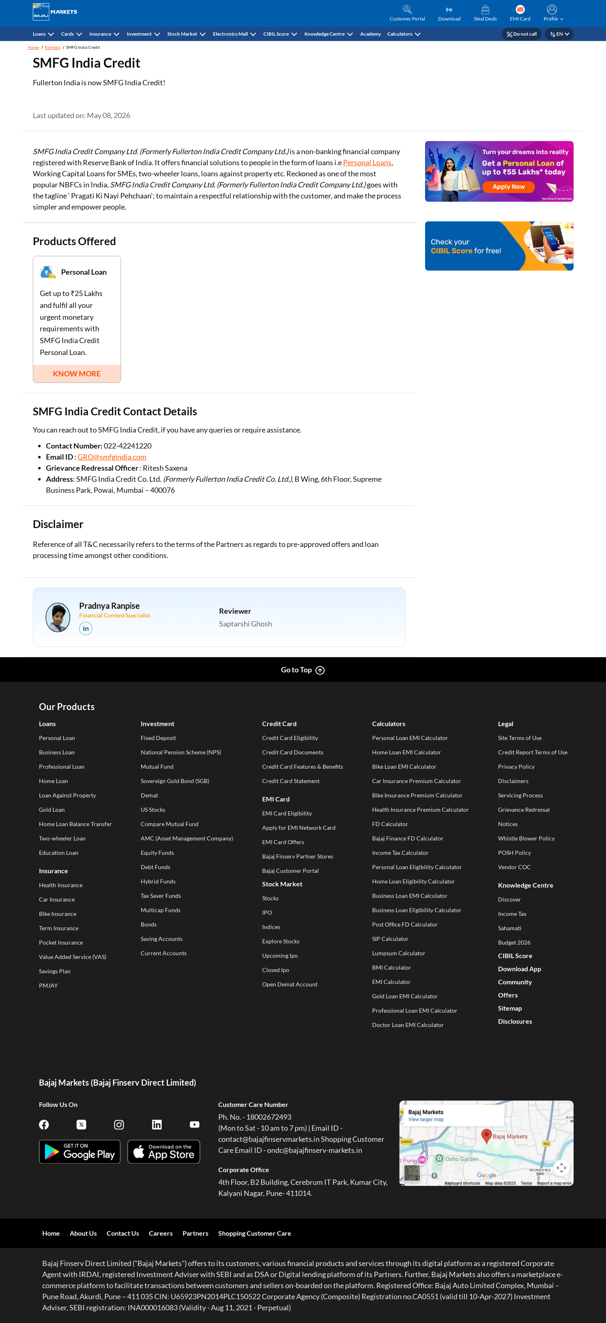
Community (515, 982)
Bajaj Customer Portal (290, 870)
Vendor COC (514, 866)
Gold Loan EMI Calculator (405, 996)
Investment (139, 34)
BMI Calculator (391, 967)
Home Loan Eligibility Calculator (413, 881)
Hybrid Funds (158, 881)
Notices (508, 823)
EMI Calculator (391, 981)
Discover (509, 899)
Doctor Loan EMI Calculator (408, 1024)
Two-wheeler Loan (62, 838)
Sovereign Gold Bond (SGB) (175, 780)
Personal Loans (367, 162)
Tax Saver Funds (161, 895)
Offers (508, 995)
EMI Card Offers (283, 841)
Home (33, 47)
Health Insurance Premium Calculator (420, 809)
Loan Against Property (67, 795)
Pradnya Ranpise (109, 605)
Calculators (399, 34)
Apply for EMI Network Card (299, 827)
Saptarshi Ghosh (245, 623)
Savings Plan (55, 971)
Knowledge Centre (324, 34)
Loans (39, 34)
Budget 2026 (514, 942)
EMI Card (276, 799)
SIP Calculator (390, 938)
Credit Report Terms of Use (532, 752)
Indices (271, 926)
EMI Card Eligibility (287, 813)
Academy (370, 34)
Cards (67, 34)
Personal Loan (57, 737)
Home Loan (53, 780)
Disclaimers (513, 780)
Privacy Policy (516, 766)
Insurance (100, 34)
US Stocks (153, 809)
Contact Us (123, 1233)
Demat (149, 795)
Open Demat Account (290, 984)
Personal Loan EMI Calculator (410, 737)
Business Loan (57, 752)
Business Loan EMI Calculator (410, 895)
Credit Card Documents (292, 752)
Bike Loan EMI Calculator (404, 766)
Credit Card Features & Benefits (302, 766)
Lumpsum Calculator (398, 953)
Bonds (149, 924)
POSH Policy (514, 852)
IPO (267, 912)
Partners (52, 47)
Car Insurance (57, 899)
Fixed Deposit (158, 737)
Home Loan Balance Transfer (75, 823)
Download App (519, 968)
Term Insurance (58, 928)
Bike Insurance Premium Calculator (417, 795)
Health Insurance (60, 884)
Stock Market (182, 34)
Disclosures (515, 1021)
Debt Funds (155, 866)
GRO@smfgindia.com (112, 456)
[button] (552, 14)
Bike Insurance (57, 913)
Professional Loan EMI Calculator (414, 1010)
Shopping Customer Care (254, 1233)
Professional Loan (62, 766)
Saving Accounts (162, 938)
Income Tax (512, 913)
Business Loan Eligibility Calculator (417, 909)
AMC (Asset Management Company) (187, 838)
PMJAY (48, 985)
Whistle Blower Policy (526, 838)
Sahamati (509, 928)
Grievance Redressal (524, 809)
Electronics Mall (230, 34)
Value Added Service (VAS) (72, 956)
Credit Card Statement (291, 780)
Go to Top (296, 669)
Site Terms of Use (520, 737)
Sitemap (510, 1008)
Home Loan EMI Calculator (406, 752)
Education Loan (58, 852)
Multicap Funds (161, 909)
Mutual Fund (157, 766)
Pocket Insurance (61, 942)
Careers (161, 1233)
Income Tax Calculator (400, 852)
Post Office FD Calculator (405, 924)
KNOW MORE (77, 373)
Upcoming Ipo (280, 955)
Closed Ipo (275, 969)
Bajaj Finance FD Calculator (408, 838)
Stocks (270, 898)
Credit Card (279, 723)
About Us (83, 1233)
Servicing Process (520, 795)
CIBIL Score (276, 34)
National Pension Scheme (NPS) (181, 752)
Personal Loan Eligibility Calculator (417, 866)
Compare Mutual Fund (170, 823)
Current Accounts (164, 953)
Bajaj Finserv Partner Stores (297, 856)
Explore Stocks (281, 941)
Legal (505, 723)
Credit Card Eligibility (290, 737)
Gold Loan (52, 809)
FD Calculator (390, 823)
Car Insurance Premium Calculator (416, 780)
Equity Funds (157, 852)
